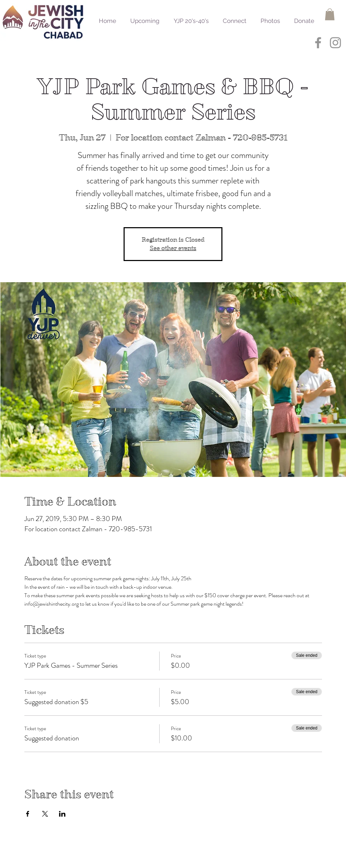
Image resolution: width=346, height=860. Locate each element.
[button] (330, 14)
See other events (173, 248)
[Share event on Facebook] (27, 814)
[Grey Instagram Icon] (335, 42)
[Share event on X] (45, 814)
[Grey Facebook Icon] (318, 42)
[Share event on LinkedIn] (62, 814)
